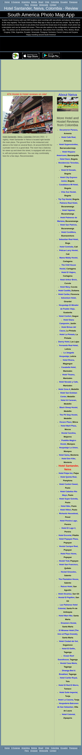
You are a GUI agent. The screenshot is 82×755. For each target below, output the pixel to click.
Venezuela (43, 5)
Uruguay (34, 5)
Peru (27, 5)
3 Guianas (15, 2)
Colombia (55, 2)
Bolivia (34, 2)
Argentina (25, 2)
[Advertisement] (41, 75)
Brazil (40, 2)
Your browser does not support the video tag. (41, 44)
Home (7, 2)
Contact (53, 5)
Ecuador (64, 2)
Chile (47, 2)
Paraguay (73, 2)
